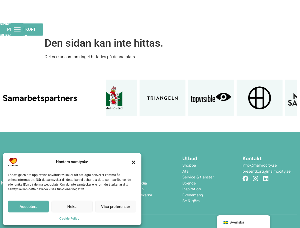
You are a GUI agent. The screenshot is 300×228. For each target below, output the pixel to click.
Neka (72, 206)
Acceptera (28, 206)
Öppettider (81, 11)
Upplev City (158, 11)
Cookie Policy (69, 218)
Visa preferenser (115, 206)
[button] (133, 162)
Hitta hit (79, 23)
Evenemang (118, 11)
